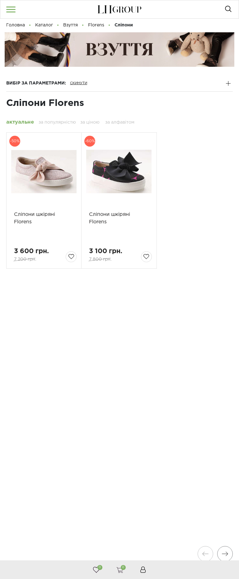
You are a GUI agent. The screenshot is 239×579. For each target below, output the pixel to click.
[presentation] (205, 554)
